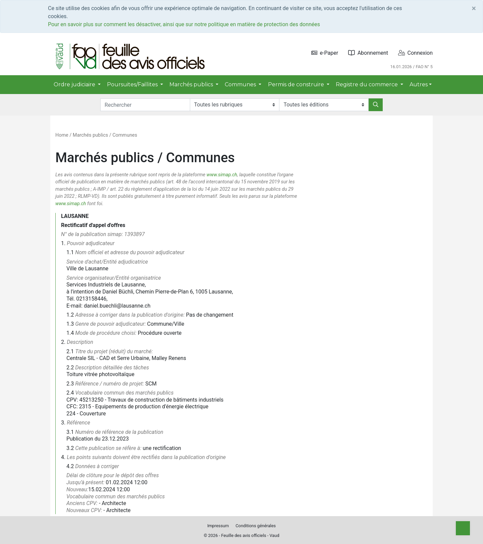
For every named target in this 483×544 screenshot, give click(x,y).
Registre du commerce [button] (367, 84)
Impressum (218, 525)
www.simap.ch (222, 175)
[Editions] (324, 104)
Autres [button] (419, 84)
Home (61, 135)
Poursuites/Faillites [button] (133, 84)
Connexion (415, 53)
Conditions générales (255, 525)
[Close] (474, 8)
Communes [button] (241, 84)
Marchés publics (90, 135)
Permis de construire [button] (296, 84)
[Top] (463, 528)
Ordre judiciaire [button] (75, 84)
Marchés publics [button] (191, 84)
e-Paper (324, 53)
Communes (124, 135)
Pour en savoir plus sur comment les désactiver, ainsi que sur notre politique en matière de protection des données (184, 24)
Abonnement (368, 53)
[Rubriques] (234, 104)
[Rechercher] (376, 104)
